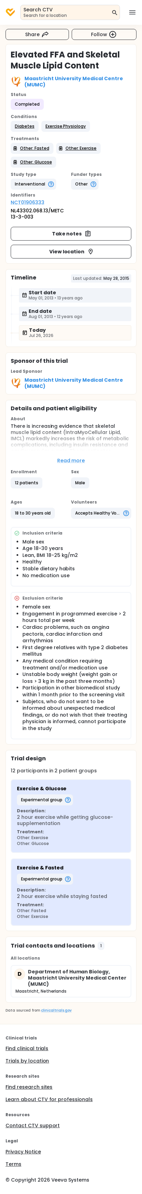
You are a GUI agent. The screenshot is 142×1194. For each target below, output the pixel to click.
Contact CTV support (33, 1125)
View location (71, 251)
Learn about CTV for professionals (49, 1099)
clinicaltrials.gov (56, 1010)
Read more (71, 460)
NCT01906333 (27, 202)
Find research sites (29, 1087)
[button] (25, 126)
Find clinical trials (27, 1048)
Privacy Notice (23, 1151)
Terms (13, 1164)
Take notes (72, 233)
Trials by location (27, 1060)
